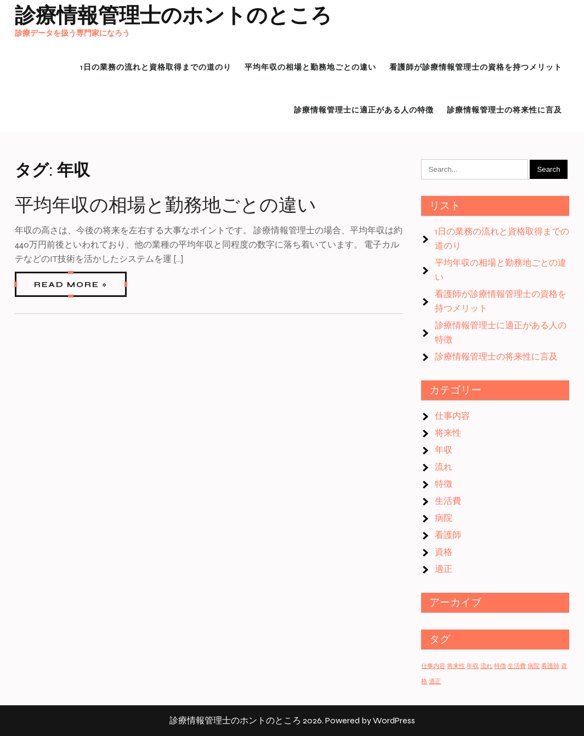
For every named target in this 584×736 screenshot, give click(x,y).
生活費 (448, 501)
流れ (443, 467)
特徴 (443, 484)
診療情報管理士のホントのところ (173, 15)
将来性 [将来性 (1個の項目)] (456, 666)
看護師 (448, 535)
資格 (443, 552)
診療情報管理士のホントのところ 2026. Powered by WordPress (292, 720)
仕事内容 (452, 416)
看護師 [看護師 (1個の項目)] (550, 666)
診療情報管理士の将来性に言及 (496, 356)
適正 (443, 569)
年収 (443, 450)
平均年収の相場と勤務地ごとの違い (165, 205)
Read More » (70, 284)
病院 (443, 518)
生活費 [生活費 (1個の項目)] (517, 666)
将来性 (448, 433)
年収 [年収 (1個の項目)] (473, 666)
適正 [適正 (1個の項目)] (435, 681)
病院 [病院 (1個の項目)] (534, 666)
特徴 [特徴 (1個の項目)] (500, 666)
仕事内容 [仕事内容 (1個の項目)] (433, 666)
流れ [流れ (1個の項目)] (486, 666)
